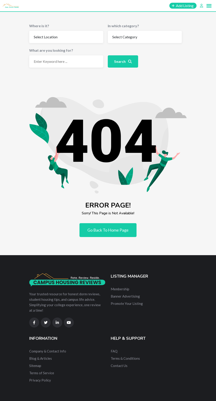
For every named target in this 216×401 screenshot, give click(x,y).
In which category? (123, 26)
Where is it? (39, 26)
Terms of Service (41, 373)
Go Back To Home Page (108, 229)
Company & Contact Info (47, 351)
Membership (120, 289)
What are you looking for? (51, 50)
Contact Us (119, 366)
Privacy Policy (40, 380)
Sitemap (35, 366)
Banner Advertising (125, 296)
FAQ (114, 351)
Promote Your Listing (127, 303)
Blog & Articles (40, 358)
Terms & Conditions (125, 358)
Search (123, 61)
